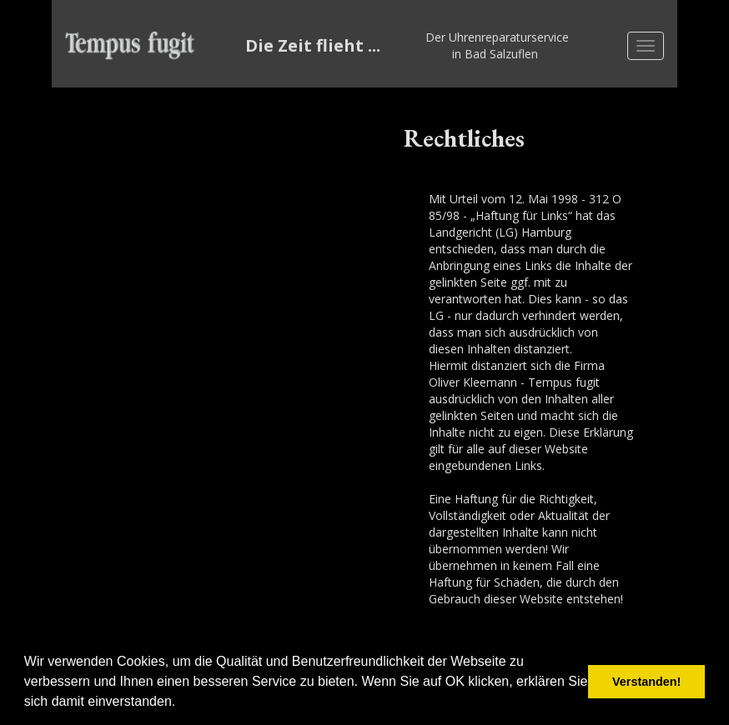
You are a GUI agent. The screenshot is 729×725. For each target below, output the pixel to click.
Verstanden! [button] (646, 681)
